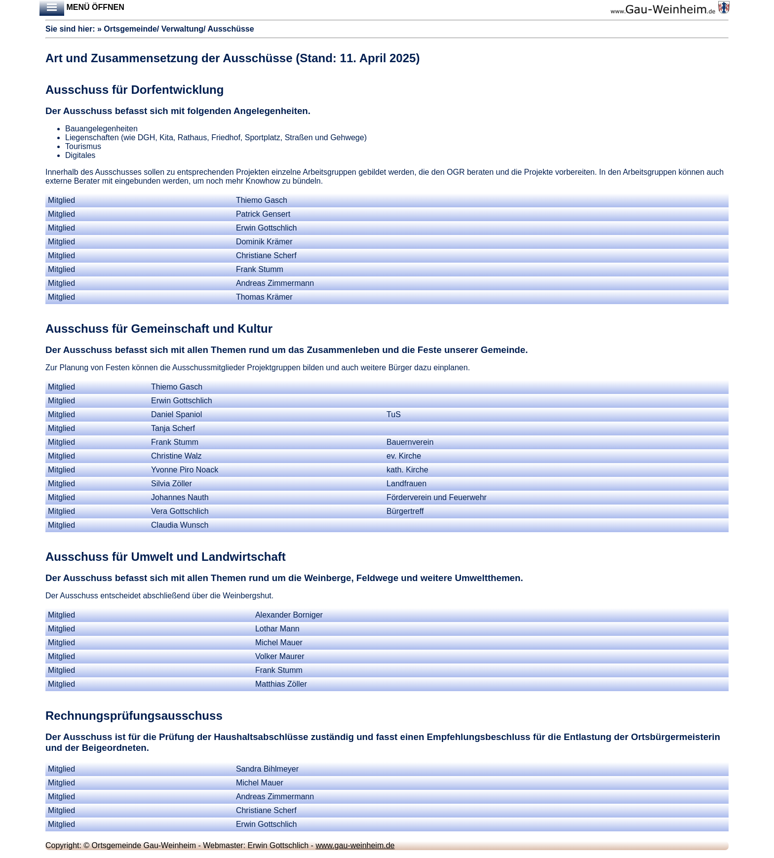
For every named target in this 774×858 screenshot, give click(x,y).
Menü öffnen (81, 8)
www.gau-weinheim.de (354, 845)
